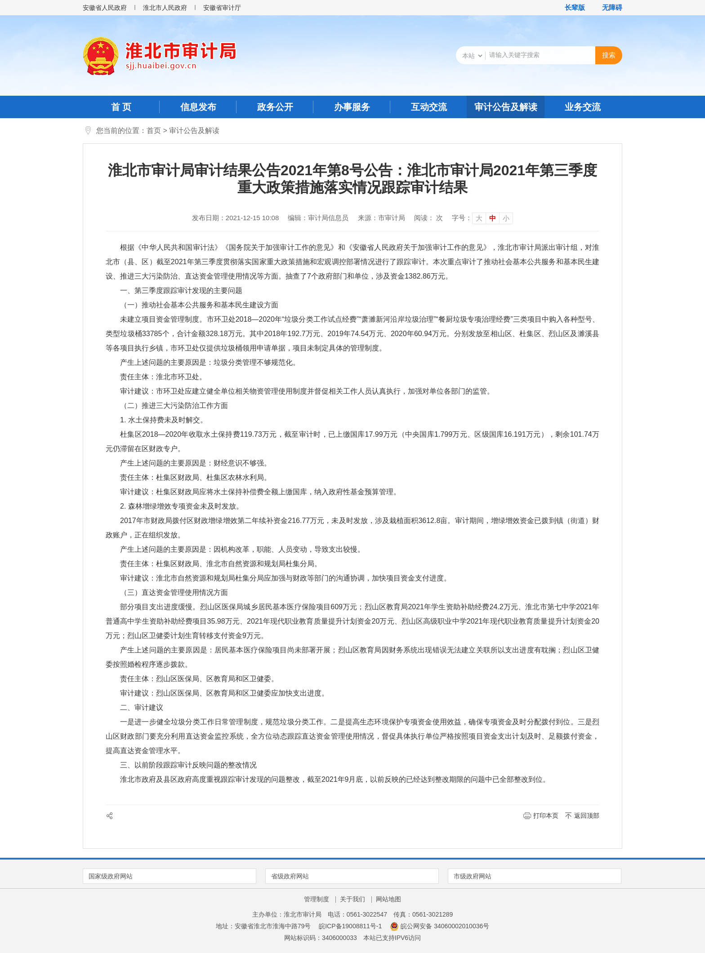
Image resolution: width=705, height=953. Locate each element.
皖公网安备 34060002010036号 (439, 926)
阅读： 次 (428, 218)
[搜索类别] (472, 56)
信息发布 (198, 107)
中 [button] (492, 218)
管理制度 (316, 899)
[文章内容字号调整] (482, 218)
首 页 (121, 107)
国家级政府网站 (111, 876)
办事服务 (352, 107)
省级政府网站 (290, 876)
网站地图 (388, 899)
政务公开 (275, 107)
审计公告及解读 (505, 107)
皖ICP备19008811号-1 (350, 926)
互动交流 (429, 107)
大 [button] (479, 218)
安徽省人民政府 (105, 7)
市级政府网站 (472, 876)
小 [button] (506, 218)
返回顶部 (586, 815)
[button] (570, 7)
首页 (154, 130)
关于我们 (352, 899)
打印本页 (545, 815)
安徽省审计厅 (222, 7)
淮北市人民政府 (165, 7)
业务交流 (583, 107)
